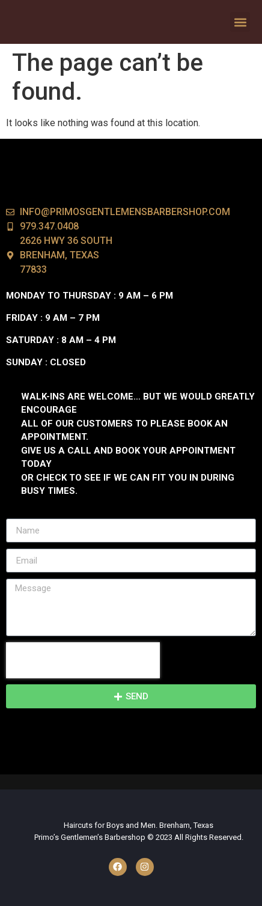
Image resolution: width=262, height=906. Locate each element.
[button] (240, 22)
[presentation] (83, 660)
